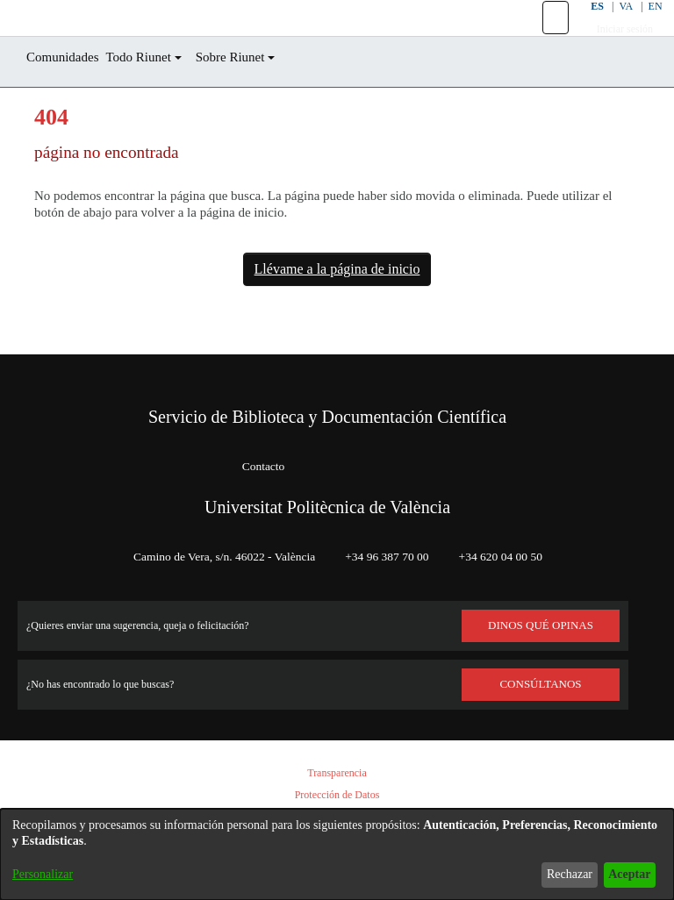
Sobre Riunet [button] (260, 97)
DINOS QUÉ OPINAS (540, 625)
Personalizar (47, 874)
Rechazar (555, 874)
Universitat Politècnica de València (327, 507)
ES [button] (584, 25)
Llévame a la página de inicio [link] (337, 309)
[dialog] (337, 854)
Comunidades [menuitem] (69, 97)
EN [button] (645, 25)
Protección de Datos (337, 795)
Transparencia (337, 773)
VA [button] (614, 25)
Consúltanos (541, 684)
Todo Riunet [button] (157, 97)
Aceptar (624, 874)
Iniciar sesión (615, 48)
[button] (545, 37)
